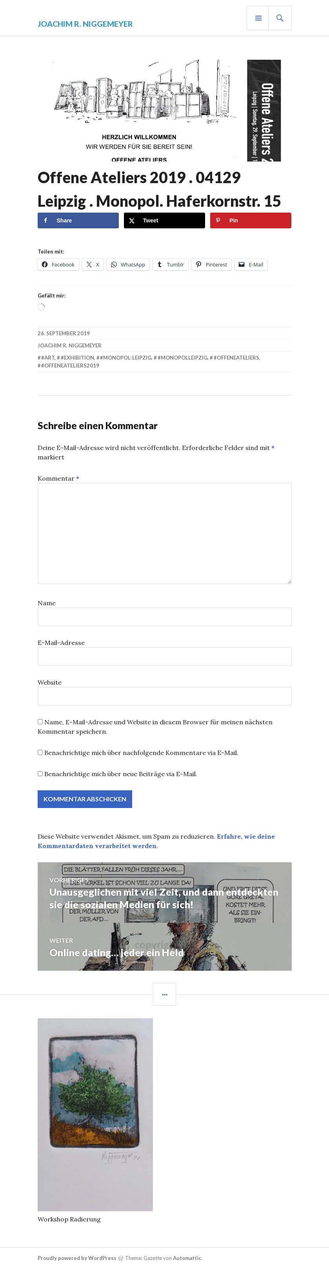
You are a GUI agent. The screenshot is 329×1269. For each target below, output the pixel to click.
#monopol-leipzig (125, 357)
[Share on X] (164, 220)
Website (50, 682)
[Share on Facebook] (78, 220)
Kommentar (58, 478)
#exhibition (77, 357)
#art (48, 357)
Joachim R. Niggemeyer (86, 23)
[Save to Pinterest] (250, 220)
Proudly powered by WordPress (77, 1258)
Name (47, 603)
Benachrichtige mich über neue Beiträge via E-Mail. (120, 774)
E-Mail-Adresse (61, 642)
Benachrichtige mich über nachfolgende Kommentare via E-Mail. (141, 753)
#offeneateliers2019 (70, 365)
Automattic (187, 1258)
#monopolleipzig (182, 357)
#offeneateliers (236, 357)
